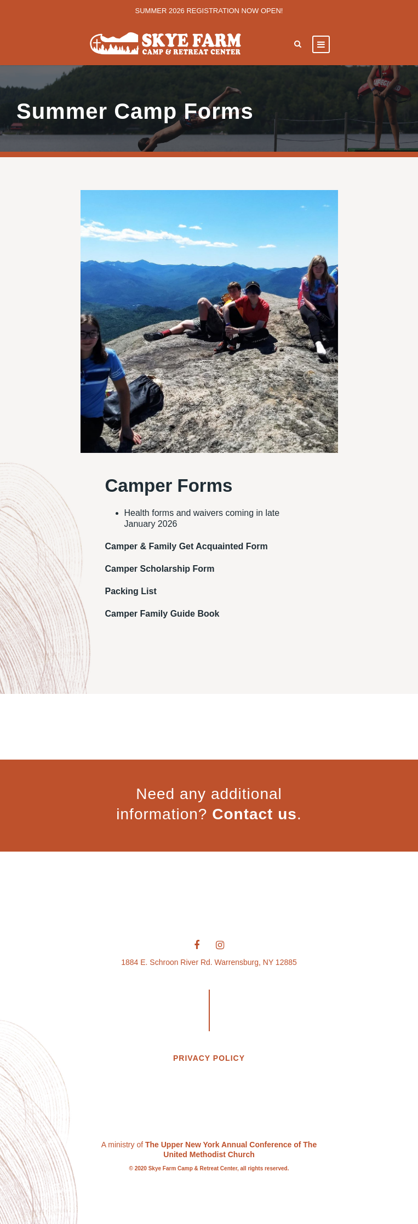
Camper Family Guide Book (162, 613)
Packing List (131, 591)
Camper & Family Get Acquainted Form (186, 546)
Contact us (254, 814)
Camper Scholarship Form (160, 568)
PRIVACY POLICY (209, 1058)
